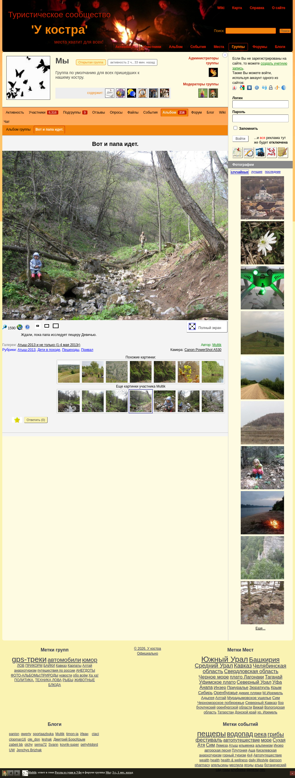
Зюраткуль (259, 687)
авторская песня (217, 750)
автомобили (64, 659)
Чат (7, 122)
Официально (147, 653)
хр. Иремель (267, 712)
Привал (87, 350)
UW (12, 750)
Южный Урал (224, 659)
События (198, 47)
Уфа (277, 682)
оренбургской (227, 707)
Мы (62, 60)
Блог (210, 112)
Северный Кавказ (261, 702)
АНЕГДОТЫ (85, 670)
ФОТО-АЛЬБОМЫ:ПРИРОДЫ (34, 675)
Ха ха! (93, 675)
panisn (14, 734)
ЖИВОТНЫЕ (84, 680)
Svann (53, 745)
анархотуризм (25, 670)
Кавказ (61, 666)
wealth (204, 760)
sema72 (40, 745)
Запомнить (246, 128)
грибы (276, 734)
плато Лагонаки (247, 676)
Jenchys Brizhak (29, 750)
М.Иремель (272, 693)
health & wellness (234, 760)
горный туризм (234, 755)
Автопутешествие (267, 755)
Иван (84, 734)
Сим (276, 698)
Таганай (273, 676)
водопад (240, 734)
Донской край (245, 712)
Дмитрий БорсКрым (69, 739)
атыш (259, 765)
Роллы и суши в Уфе (68, 772)
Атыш (233, 745)
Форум (196, 112)
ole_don (34, 739)
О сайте (278, 8)
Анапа (206, 687)
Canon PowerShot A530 (202, 350)
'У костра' (59, 29)
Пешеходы (70, 350)
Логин (260, 102)
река (260, 734)
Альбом (175, 47)
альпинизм (263, 745)
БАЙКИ (49, 666)
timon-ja (72, 734)
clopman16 (17, 739)
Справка (257, 8)
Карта (237, 8)
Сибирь (205, 692)
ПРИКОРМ (33, 666)
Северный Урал (254, 682)
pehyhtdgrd (89, 745)
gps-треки (29, 659)
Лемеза (222, 745)
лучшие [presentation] (256, 171)
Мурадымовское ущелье (249, 698)
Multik (216, 345)
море (266, 740)
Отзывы (98, 112)
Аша (251, 750)
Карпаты (74, 666)
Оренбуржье (226, 692)
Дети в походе (49, 350)
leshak (47, 739)
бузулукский (206, 707)
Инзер (220, 687)
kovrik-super (69, 745)
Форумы (260, 47)
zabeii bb (16, 745)
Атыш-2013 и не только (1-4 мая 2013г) (49, 345)
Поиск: (219, 31)
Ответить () (36, 420)
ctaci (95, 734)
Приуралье (238, 687)
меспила (236, 765)
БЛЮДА (54, 685)
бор (280, 703)
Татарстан (225, 712)
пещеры (211, 733)
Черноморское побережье (220, 702)
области (245, 707)
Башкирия (264, 659)
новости (65, 675)
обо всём (80, 675)
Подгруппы (75, 112)
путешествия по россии (56, 670)
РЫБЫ (68, 680)
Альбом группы (18, 129)
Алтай (87, 666)
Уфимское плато (217, 682)
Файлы (132, 112)
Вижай (258, 707)
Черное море (214, 677)
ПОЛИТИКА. (24, 680)
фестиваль (208, 740)
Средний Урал (214, 665)
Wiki (220, 8)
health (215, 760)
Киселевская (266, 750)
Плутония (239, 750)
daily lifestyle (258, 760)
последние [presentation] (273, 171)
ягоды (249, 765)
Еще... (260, 628)
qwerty (26, 734)
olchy (29, 745)
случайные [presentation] (240, 172)
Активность (125, 47)
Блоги (280, 47)
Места (219, 47)
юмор (89, 659)
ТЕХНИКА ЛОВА (48, 680)
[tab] (241, 172)
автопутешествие (241, 740)
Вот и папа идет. (49, 129)
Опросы (116, 112)
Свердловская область (251, 671)
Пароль (260, 116)
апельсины (220, 765)
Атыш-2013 (27, 350)
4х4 (249, 755)
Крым (276, 687)
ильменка (246, 745)
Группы (238, 47)
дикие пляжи (250, 693)
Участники (152, 47)
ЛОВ (20, 666)
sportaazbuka (43, 734)
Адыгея (207, 698)
